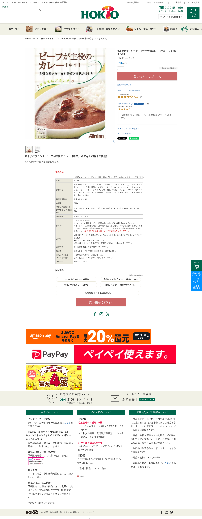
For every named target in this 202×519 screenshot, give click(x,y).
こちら (67, 422)
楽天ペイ (42, 432)
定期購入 (194, 29)
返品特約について (124, 85)
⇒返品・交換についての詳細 (145, 457)
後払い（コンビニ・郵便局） (42, 452)
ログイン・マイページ (155, 2)
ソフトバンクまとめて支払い (46, 435)
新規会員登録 (133, 2)
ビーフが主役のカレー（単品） (76, 279)
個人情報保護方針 (72, 512)
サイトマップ (88, 512)
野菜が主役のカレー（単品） (76, 285)
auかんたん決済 (34, 439)
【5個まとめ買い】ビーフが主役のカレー (120, 279)
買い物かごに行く (101, 302)
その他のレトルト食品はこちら (97, 293)
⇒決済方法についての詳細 (41, 503)
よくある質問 (193, 2)
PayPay (32, 432)
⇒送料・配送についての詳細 (92, 468)
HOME (28, 38)
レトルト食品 (39, 38)
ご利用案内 (176, 2)
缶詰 (172, 29)
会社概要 (44, 512)
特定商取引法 (56, 512)
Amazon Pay (56, 432)
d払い (67, 435)
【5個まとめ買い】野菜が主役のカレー (120, 285)
